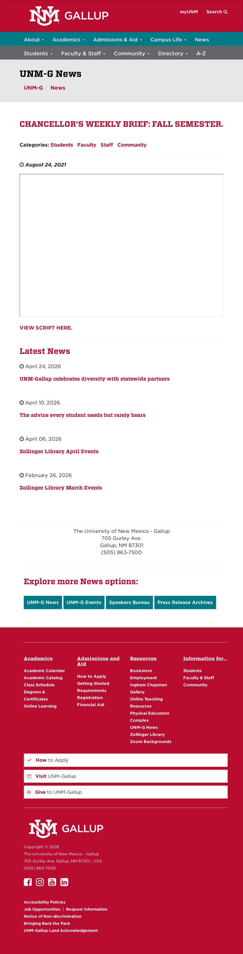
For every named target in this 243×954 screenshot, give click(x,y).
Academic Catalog (43, 677)
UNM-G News (43, 602)
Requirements (91, 690)
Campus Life (168, 40)
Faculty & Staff (83, 53)
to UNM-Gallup (54, 792)
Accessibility (44, 902)
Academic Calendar (44, 670)
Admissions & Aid (117, 40)
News (202, 40)
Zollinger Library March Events (61, 488)
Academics (68, 40)
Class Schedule (39, 684)
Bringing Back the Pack (47, 923)
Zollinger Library (147, 734)
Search (217, 11)
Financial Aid (90, 704)
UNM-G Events (84, 602)
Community (132, 53)
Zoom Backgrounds (150, 741)
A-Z (201, 53)
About (34, 40)
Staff (107, 145)
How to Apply (91, 676)
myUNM (189, 11)
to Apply (48, 760)
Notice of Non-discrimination (53, 916)
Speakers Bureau (129, 602)
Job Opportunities (42, 909)
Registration (90, 697)
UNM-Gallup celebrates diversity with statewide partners (95, 379)
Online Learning (40, 706)
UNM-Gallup (51, 776)
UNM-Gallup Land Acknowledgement (61, 930)
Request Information (86, 909)
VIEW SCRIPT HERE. (46, 328)
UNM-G (33, 88)
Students (38, 53)
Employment (143, 677)
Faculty (86, 145)
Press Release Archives (185, 602)
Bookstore (141, 670)
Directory (173, 53)
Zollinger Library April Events (59, 451)
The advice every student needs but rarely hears (83, 415)
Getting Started (93, 683)
